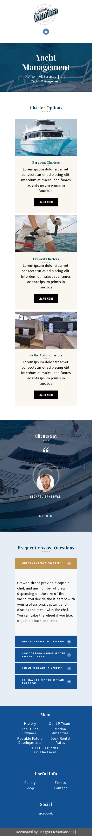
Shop (30, 788)
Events (60, 782)
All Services (47, 76)
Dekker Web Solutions (56, 831)
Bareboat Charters (46, 162)
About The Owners (30, 730)
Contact (60, 788)
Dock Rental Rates (60, 740)
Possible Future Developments (30, 740)
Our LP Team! (60, 723)
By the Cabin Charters (46, 355)
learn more (46, 202)
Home (30, 76)
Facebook (45, 813)
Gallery (30, 782)
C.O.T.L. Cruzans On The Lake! (45, 749)
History (30, 723)
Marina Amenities (60, 730)
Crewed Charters (46, 259)
